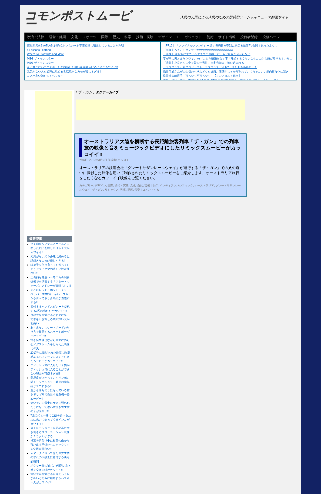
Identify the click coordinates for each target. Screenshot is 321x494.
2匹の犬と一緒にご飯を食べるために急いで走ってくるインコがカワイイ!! (50, 419)
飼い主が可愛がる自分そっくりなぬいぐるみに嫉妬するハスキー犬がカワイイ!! (50, 478)
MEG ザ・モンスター (40, 58)
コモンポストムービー (77, 20)
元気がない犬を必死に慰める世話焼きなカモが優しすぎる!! (64, 71)
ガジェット (193, 37)
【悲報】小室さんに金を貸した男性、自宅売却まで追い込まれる (203, 62)
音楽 (137, 189)
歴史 (116, 37)
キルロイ (123, 160)
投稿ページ (271, 37)
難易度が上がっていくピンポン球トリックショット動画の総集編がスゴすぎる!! (50, 382)
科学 (127, 37)
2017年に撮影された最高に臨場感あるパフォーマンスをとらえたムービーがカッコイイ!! (50, 357)
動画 (130, 189)
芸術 (210, 37)
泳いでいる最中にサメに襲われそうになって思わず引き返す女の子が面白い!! (50, 407)
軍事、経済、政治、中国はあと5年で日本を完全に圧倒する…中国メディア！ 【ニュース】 (221, 80)
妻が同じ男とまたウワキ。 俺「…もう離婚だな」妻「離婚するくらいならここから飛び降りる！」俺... (227, 58)
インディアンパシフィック (176, 185)
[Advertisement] (160, 109)
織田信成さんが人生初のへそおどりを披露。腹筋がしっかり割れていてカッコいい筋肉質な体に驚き (226, 71)
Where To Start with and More (45, 54)
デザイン (165, 37)
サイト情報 (227, 37)
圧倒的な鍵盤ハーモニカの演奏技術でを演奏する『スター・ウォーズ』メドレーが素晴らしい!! (50, 281)
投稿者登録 (249, 37)
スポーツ (90, 37)
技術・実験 (145, 37)
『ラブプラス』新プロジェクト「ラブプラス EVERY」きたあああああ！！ (210, 67)
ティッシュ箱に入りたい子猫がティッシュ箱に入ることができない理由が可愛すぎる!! (50, 369)
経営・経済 (57, 37)
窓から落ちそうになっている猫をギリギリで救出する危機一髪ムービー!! (50, 394)
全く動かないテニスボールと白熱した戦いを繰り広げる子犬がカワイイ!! (72, 67)
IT (178, 37)
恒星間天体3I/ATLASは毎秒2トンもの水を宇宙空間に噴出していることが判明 (75, 45)
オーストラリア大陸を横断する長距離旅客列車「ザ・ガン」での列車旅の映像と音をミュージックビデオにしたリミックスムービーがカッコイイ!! (162, 148)
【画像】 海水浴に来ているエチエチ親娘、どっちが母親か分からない (206, 54)
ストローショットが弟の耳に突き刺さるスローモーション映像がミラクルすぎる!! (50, 432)
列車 (123, 189)
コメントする (150, 189)
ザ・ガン (97, 189)
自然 (140, 185)
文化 (74, 37)
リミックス (112, 189)
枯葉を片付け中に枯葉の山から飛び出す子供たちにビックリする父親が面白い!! (50, 445)
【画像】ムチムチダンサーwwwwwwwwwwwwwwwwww (198, 50)
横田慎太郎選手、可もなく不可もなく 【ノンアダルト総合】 (202, 75)
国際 (104, 37)
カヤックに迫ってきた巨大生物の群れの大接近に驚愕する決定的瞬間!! (50, 457)
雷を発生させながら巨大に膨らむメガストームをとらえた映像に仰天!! (50, 344)
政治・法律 (35, 37)
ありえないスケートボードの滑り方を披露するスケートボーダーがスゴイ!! (50, 332)
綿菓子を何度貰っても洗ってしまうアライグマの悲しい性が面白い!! (50, 269)
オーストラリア (204, 185)
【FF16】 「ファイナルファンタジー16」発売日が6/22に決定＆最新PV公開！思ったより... (220, 45)
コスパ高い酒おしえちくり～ (45, 75)
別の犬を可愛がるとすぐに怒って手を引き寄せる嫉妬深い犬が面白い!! (50, 319)
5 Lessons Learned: (39, 50)
